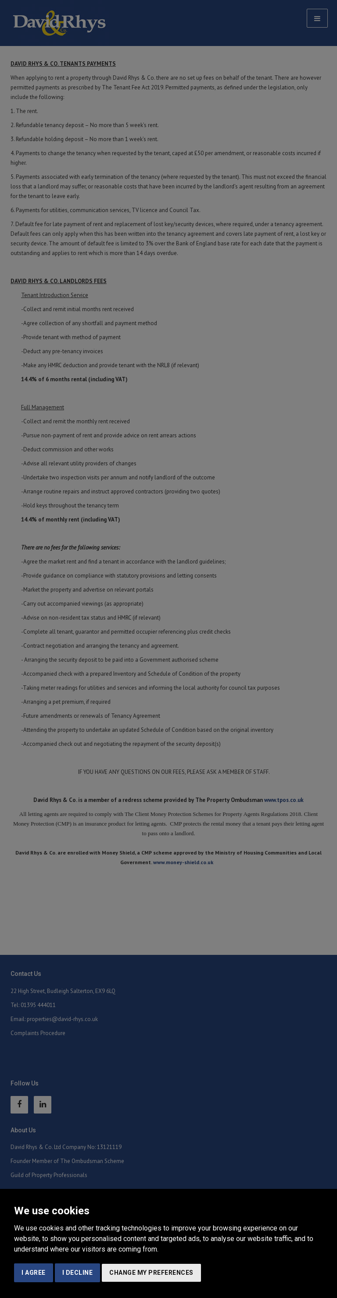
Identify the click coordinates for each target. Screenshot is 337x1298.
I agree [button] (34, 1272)
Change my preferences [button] (151, 1272)
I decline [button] (77, 1272)
